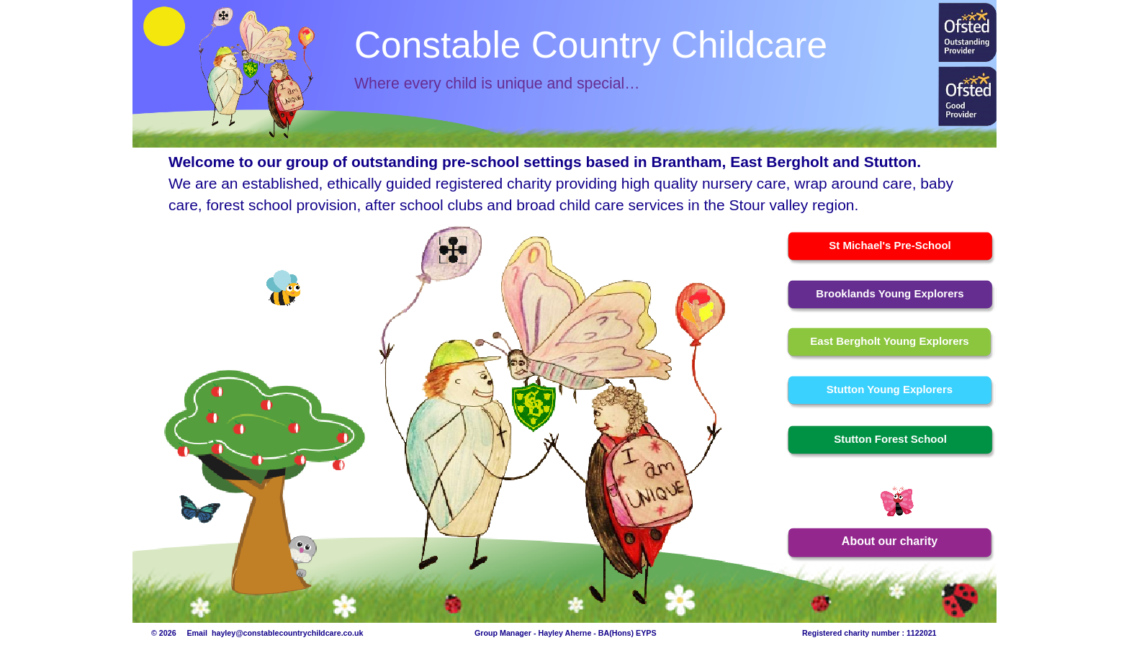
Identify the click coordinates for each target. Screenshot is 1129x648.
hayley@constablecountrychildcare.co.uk (288, 633)
